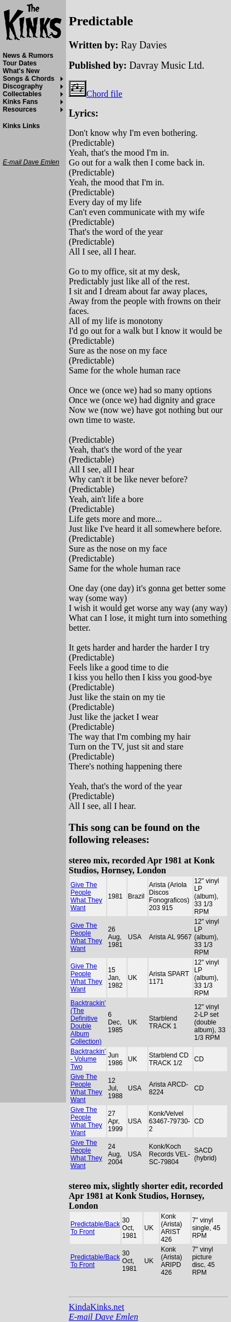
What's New (21, 71)
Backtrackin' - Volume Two (88, 1059)
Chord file (95, 93)
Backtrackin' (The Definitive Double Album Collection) (88, 1022)
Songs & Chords (28, 78)
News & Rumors (28, 55)
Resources (19, 109)
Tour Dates (20, 63)
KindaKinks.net (96, 1307)
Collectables (22, 94)
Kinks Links (21, 126)
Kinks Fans (20, 102)
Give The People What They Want (86, 896)
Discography (23, 86)
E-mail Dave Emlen (103, 1316)
